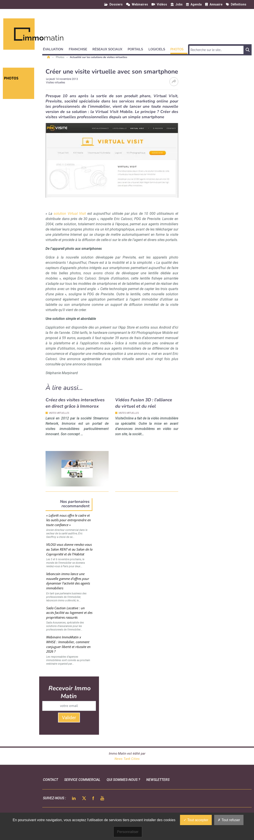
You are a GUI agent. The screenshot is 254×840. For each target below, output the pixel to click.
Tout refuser (229, 820)
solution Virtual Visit (70, 213)
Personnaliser (128, 832)
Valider (69, 717)
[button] (55, 48)
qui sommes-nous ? (123, 780)
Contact (50, 780)
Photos (60, 57)
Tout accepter (195, 820)
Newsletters (157, 780)
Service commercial (82, 780)
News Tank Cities (127, 759)
